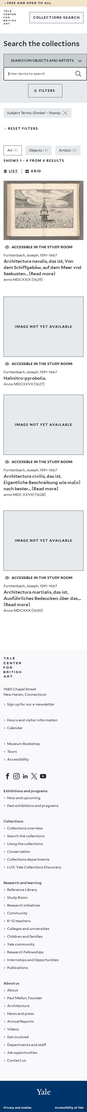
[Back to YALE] (12, 667)
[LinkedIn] (25, 776)
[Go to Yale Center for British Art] (10, 17)
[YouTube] (43, 776)
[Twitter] (34, 776)
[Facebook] (7, 776)
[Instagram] (16, 776)
